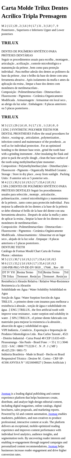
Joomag (6, 393)
